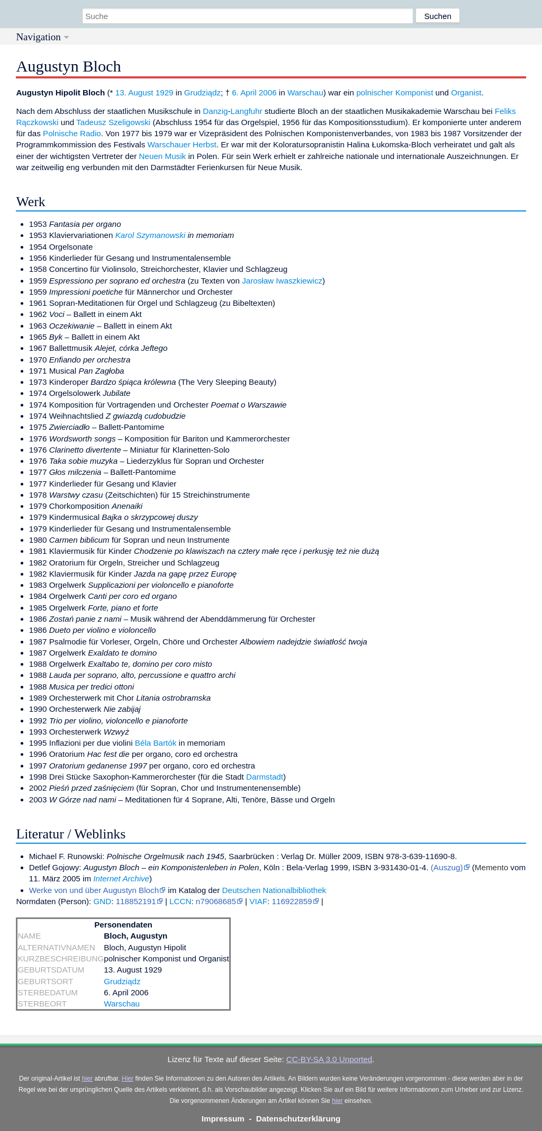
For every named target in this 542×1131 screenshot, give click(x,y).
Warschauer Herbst (182, 144)
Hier (127, 1078)
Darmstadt (264, 776)
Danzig (215, 111)
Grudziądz (202, 92)
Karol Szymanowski (150, 235)
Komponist (414, 92)
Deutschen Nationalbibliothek (274, 890)
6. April (244, 92)
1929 (165, 92)
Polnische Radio (72, 133)
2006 (268, 92)
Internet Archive (121, 878)
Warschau (305, 92)
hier (87, 1078)
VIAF (258, 901)
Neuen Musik (162, 156)
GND (102, 901)
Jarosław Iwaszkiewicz (282, 280)
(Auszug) (447, 867)
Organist (466, 92)
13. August (134, 92)
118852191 (136, 901)
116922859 (292, 901)
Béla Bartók (156, 742)
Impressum (223, 1118)
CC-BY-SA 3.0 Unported (329, 1059)
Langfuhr (247, 111)
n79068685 (216, 901)
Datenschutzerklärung (298, 1118)
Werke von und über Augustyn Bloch (94, 890)
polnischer (374, 92)
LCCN (180, 901)
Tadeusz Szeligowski (113, 122)
